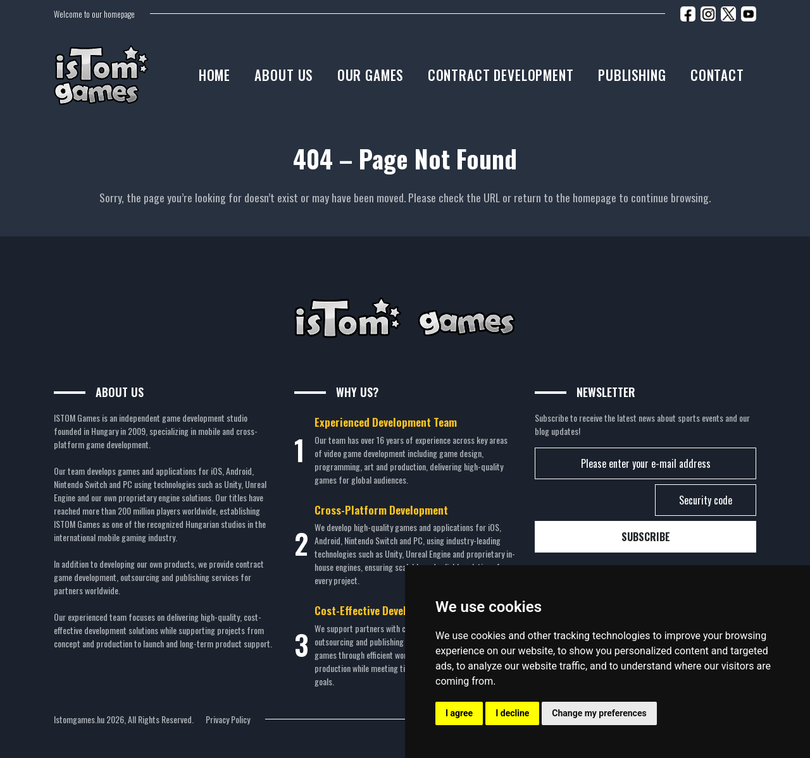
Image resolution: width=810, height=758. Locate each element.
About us (283, 75)
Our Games (370, 75)
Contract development (501, 75)
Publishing (632, 75)
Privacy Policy (228, 719)
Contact (717, 75)
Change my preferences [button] (599, 713)
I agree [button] (459, 713)
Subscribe (645, 536)
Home (214, 75)
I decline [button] (512, 713)
